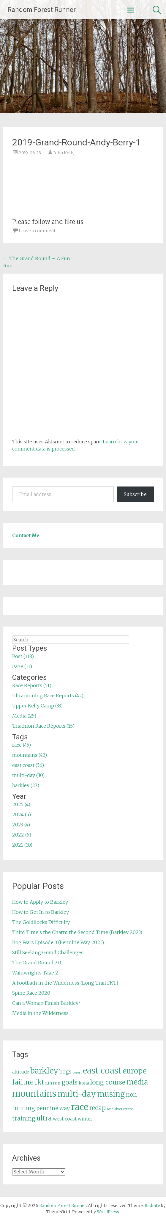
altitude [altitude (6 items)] (20, 1072)
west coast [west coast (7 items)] (65, 1119)
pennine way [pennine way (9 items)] (53, 1108)
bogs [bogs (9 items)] (65, 1071)
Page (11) (22, 666)
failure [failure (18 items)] (23, 1082)
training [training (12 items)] (23, 1118)
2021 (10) (22, 845)
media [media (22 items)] (137, 1082)
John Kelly (64, 153)
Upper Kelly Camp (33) (37, 706)
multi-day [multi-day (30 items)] (77, 1094)
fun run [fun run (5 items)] (52, 1083)
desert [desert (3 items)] (77, 1072)
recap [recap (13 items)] (97, 1108)
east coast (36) (28, 765)
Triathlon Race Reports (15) (43, 726)
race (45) (21, 745)
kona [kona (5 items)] (84, 1083)
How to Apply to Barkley (40, 902)
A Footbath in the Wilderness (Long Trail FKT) (65, 983)
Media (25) (24, 716)
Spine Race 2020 (31, 993)
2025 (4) (21, 804)
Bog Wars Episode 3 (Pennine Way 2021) (58, 942)
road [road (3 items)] (110, 1109)
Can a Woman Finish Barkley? (46, 1003)
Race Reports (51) (31, 685)
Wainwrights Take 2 (35, 973)
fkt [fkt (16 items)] (39, 1082)
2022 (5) (21, 835)
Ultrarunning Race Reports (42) (47, 696)
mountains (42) (29, 755)
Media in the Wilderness (40, 1013)
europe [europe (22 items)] (135, 1071)
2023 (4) (21, 825)
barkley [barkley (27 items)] (44, 1071)
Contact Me (25, 536)
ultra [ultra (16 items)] (44, 1118)
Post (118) (23, 656)
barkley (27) (25, 785)
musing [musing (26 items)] (111, 1094)
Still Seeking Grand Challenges (47, 952)
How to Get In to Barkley (40, 912)
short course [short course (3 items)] (124, 1109)
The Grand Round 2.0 (36, 963)
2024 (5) (21, 814)
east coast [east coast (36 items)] (102, 1070)
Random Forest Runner (41, 9)
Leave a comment (37, 230)
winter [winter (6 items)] (85, 1119)
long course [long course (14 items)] (107, 1082)
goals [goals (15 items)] (69, 1082)
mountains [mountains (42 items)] (34, 1093)
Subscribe (135, 494)
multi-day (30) (28, 775)
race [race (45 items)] (79, 1106)
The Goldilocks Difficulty (41, 922)
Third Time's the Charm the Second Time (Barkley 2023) (77, 932)
